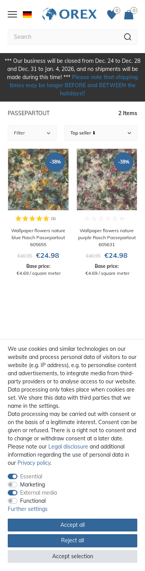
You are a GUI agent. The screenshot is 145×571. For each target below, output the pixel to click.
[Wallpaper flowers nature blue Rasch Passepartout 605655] (38, 212)
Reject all (72, 540)
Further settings (28, 508)
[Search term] (63, 37)
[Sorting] (101, 133)
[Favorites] (113, 14)
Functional (33, 500)
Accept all (72, 524)
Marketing (32, 484)
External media (38, 492)
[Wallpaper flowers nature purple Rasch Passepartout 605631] (107, 212)
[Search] (127, 37)
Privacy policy (33, 462)
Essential (31, 476)
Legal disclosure (68, 446)
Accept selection (72, 556)
